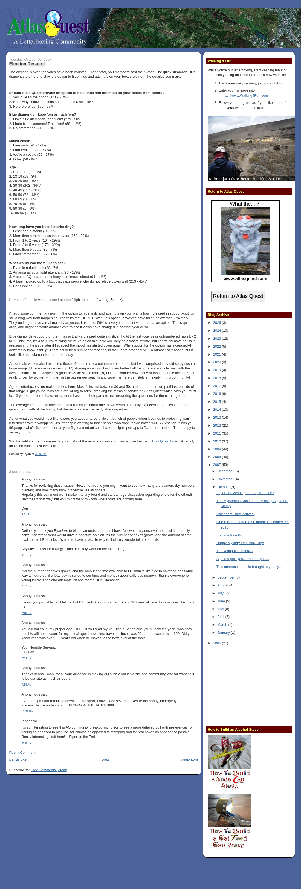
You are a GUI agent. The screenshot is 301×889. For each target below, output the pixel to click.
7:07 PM (27, 586)
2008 (217, 457)
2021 (217, 354)
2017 (217, 386)
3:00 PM (41, 454)
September (226, 577)
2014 (217, 409)
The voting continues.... (234, 551)
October (224, 487)
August (223, 585)
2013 (217, 417)
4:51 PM (27, 514)
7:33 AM (27, 684)
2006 (217, 643)
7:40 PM (27, 613)
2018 (217, 378)
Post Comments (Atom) (49, 770)
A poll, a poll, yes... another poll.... (242, 559)
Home (104, 760)
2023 (217, 338)
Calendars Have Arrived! (235, 514)
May (221, 609)
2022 (217, 346)
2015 (217, 402)
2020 (217, 362)
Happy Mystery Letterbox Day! (240, 543)
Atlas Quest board (165, 441)
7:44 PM (27, 657)
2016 (217, 394)
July (220, 593)
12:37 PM (27, 711)
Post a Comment (22, 752)
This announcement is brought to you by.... (249, 567)
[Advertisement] (242, 685)
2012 (217, 425)
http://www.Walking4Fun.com (245, 95)
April (221, 617)
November (226, 479)
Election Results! (27, 63)
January (224, 632)
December (226, 471)
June (221, 601)
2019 (217, 370)
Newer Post (18, 760)
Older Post (189, 760)
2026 (217, 323)
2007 (217, 465)
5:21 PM (27, 554)
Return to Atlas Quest (238, 296)
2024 (217, 330)
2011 (217, 433)
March (222, 625)
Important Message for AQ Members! (245, 493)
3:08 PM (27, 742)
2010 (217, 441)
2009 (217, 449)
